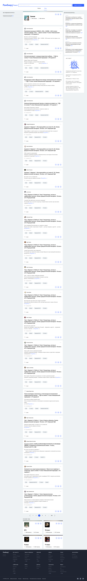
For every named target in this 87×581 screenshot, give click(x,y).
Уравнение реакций (7, 15)
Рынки (26, 557)
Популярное (63, 566)
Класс (26, 564)
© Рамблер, (5, 578)
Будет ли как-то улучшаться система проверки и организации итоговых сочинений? (73, 44)
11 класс (47, 544)
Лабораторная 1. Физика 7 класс (72, 78)
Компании (27, 556)
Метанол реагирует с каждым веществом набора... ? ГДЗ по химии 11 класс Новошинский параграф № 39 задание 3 (41, 57)
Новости (74, 554)
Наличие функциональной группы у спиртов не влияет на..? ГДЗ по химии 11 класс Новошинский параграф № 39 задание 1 (42, 104)
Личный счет (27, 559)
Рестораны (50, 559)
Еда (37, 559)
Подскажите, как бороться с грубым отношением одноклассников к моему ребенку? (73, 18)
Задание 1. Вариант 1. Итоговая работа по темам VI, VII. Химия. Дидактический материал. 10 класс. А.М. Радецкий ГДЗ (42, 173)
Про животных (63, 571)
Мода (38, 554)
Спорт (61, 552)
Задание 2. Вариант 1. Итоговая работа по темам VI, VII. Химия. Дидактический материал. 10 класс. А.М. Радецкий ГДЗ (42, 150)
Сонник (50, 566)
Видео (61, 564)
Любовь (38, 557)
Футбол (62, 554)
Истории (15, 566)
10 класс (47, 530)
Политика (15, 557)
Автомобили (75, 552)
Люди (14, 568)
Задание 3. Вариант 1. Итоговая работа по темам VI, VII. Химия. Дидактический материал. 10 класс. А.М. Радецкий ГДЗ (42, 127)
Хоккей (61, 556)
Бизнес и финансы (29, 552)
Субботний (15, 564)
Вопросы (38, 566)
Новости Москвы (16, 556)
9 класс (26, 544)
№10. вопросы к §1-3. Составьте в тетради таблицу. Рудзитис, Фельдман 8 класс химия (73, 82)
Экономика (27, 554)
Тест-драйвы (74, 556)
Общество (15, 559)
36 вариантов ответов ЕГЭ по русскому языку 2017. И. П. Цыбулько (73, 72)
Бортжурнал (74, 557)
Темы (26, 568)
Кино (49, 554)
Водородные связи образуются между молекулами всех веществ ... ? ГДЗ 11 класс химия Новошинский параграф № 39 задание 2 (42, 80)
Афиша (50, 552)
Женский (39, 552)
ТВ (60, 568)
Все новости (15, 552)
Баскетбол (62, 557)
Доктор (38, 564)
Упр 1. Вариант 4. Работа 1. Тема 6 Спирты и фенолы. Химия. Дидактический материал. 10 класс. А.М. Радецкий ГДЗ (41, 421)
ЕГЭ (25, 530)
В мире (14, 554)
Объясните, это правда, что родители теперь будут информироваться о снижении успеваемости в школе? (73, 31)
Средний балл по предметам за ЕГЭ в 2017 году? (73, 75)
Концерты (50, 556)
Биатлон (62, 559)
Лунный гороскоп (52, 571)
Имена (49, 568)
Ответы (26, 566)
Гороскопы (51, 564)
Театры (49, 557)
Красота (38, 556)
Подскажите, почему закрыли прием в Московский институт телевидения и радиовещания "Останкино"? (73, 51)
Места (14, 571)
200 (51, 515)
